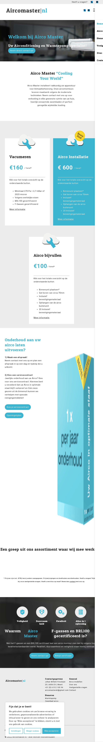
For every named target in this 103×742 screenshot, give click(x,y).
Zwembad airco (51, 701)
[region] (34, 719)
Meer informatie (17, 209)
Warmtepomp (50, 698)
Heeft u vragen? (79, 2)
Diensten (49, 695)
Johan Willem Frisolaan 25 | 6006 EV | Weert (55, 683)
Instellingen (16, 731)
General (73, 679)
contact (73, 581)
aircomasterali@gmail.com (55, 690)
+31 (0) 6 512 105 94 (54, 687)
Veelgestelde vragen (78, 687)
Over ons (73, 685)
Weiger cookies (32, 731)
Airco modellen (75, 682)
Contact (72, 690)
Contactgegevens (54, 679)
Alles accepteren (51, 731)
